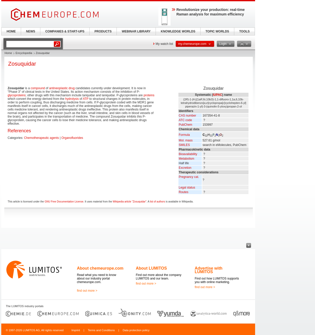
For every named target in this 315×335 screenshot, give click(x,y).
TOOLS (244, 31)
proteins (149, 95)
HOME (11, 31)
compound (38, 88)
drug (72, 88)
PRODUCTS (102, 31)
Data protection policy (136, 330)
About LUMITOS (151, 268)
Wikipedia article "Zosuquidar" (129, 201)
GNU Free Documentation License (64, 201)
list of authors (157, 201)
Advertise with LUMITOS (208, 270)
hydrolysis (72, 99)
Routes (183, 192)
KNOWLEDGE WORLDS (178, 31)
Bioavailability (188, 154)
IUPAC (217, 95)
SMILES (184, 145)
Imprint (75, 330)
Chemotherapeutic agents (41, 138)
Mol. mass (186, 140)
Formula (184, 135)
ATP (85, 99)
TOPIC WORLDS (217, 31)
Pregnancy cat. (189, 177)
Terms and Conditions (101, 330)
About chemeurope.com (100, 268)
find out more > (87, 290)
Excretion (185, 168)
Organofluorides (72, 138)
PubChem (185, 124)
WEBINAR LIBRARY (136, 31)
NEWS (30, 31)
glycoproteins (17, 95)
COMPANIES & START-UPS (64, 31)
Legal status (187, 187)
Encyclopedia (23, 52)
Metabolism (186, 158)
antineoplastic (58, 88)
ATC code (185, 120)
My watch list (164, 44)
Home (8, 52)
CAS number (187, 115)
